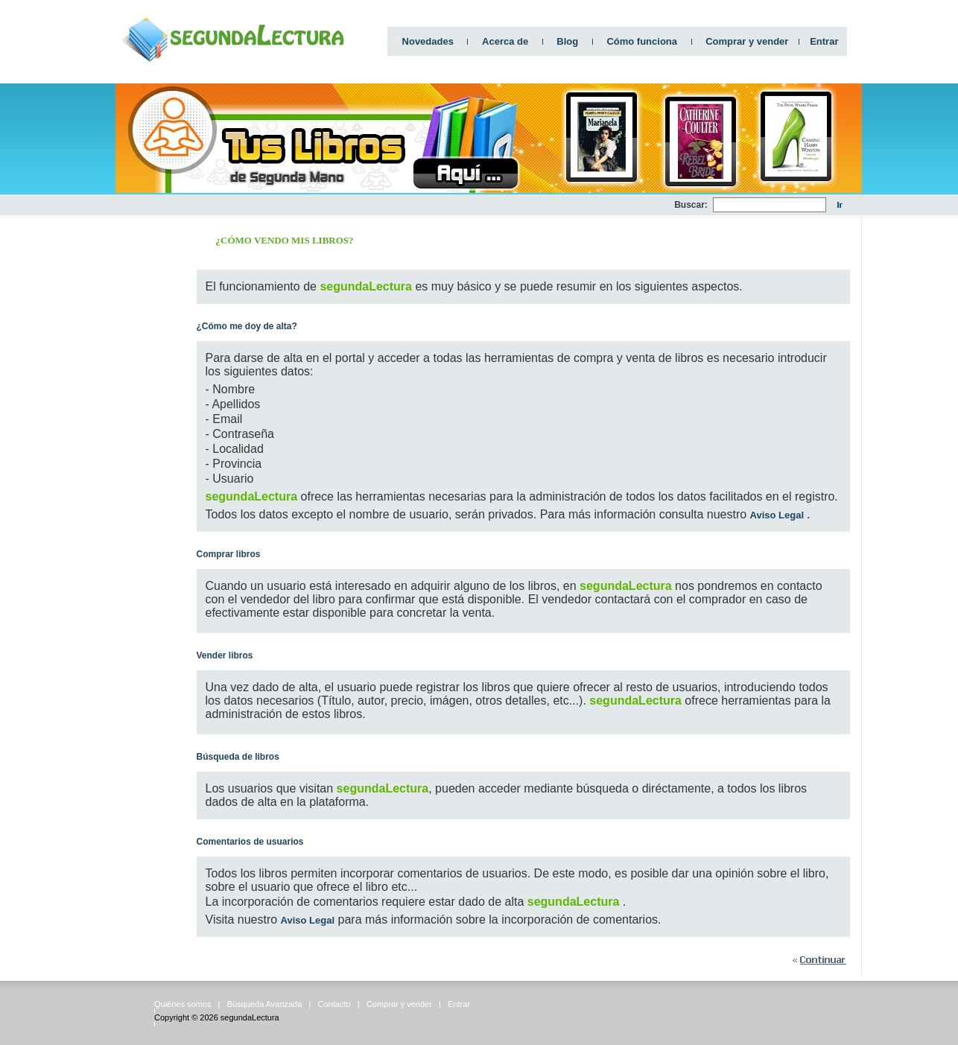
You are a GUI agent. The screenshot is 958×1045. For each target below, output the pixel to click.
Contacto (334, 1004)
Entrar (824, 41)
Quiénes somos (182, 1004)
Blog (567, 41)
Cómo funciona (641, 41)
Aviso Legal (777, 515)
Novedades (428, 41)
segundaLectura (250, 1017)
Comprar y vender (746, 41)
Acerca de (505, 41)
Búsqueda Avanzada (264, 1004)
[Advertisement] (403, 205)
